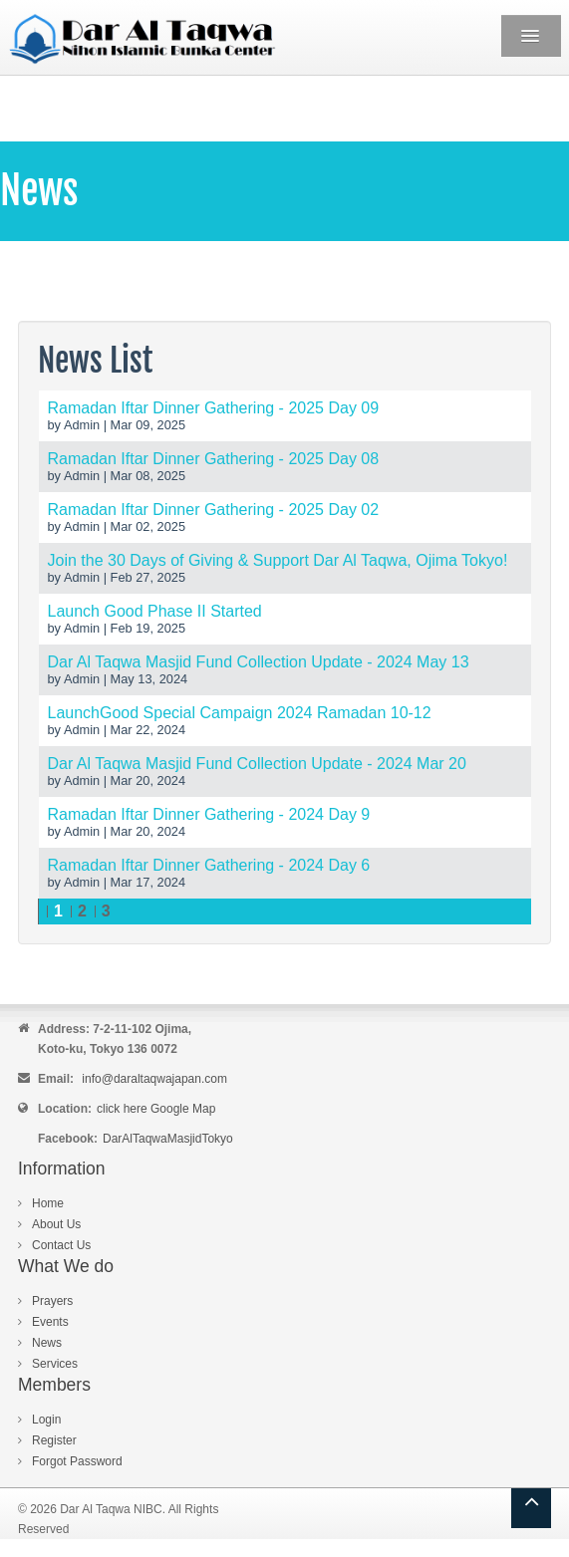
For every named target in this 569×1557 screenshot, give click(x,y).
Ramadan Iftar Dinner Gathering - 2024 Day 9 (209, 814)
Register (54, 1440)
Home (48, 1203)
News (47, 1343)
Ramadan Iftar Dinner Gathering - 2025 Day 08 (214, 458)
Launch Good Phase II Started (155, 611)
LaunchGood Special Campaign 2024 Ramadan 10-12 (239, 712)
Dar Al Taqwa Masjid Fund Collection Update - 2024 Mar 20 (257, 763)
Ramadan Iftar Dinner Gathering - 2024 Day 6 (209, 865)
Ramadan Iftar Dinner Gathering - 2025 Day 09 (214, 407)
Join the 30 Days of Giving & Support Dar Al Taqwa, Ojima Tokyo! (278, 560)
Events (50, 1322)
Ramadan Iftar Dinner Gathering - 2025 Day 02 (214, 509)
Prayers (52, 1301)
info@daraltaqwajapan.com (154, 1079)
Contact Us (61, 1245)
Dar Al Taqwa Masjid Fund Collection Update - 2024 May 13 (258, 661)
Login (46, 1420)
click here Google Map (156, 1109)
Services (55, 1364)
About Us (56, 1224)
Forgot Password (77, 1461)
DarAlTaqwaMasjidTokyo (168, 1139)
